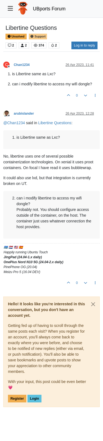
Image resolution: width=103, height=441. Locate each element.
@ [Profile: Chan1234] (14, 123)
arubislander (24, 113)
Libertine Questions (54, 123)
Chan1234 (22, 65)
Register (17, 399)
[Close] (93, 304)
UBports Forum (49, 8)
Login (34, 399)
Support (38, 36)
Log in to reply (84, 45)
